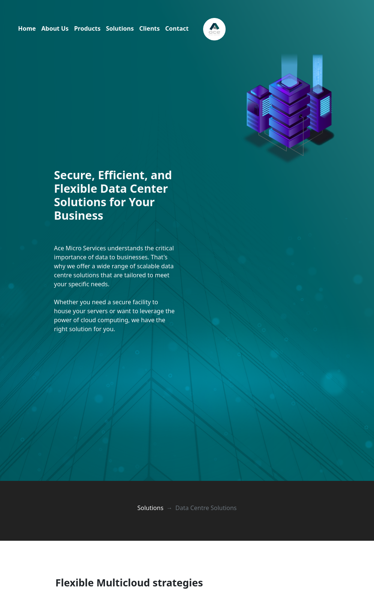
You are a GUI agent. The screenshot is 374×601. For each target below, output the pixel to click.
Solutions (120, 28)
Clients (149, 28)
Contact (176, 28)
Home (27, 28)
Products (87, 28)
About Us (55, 28)
